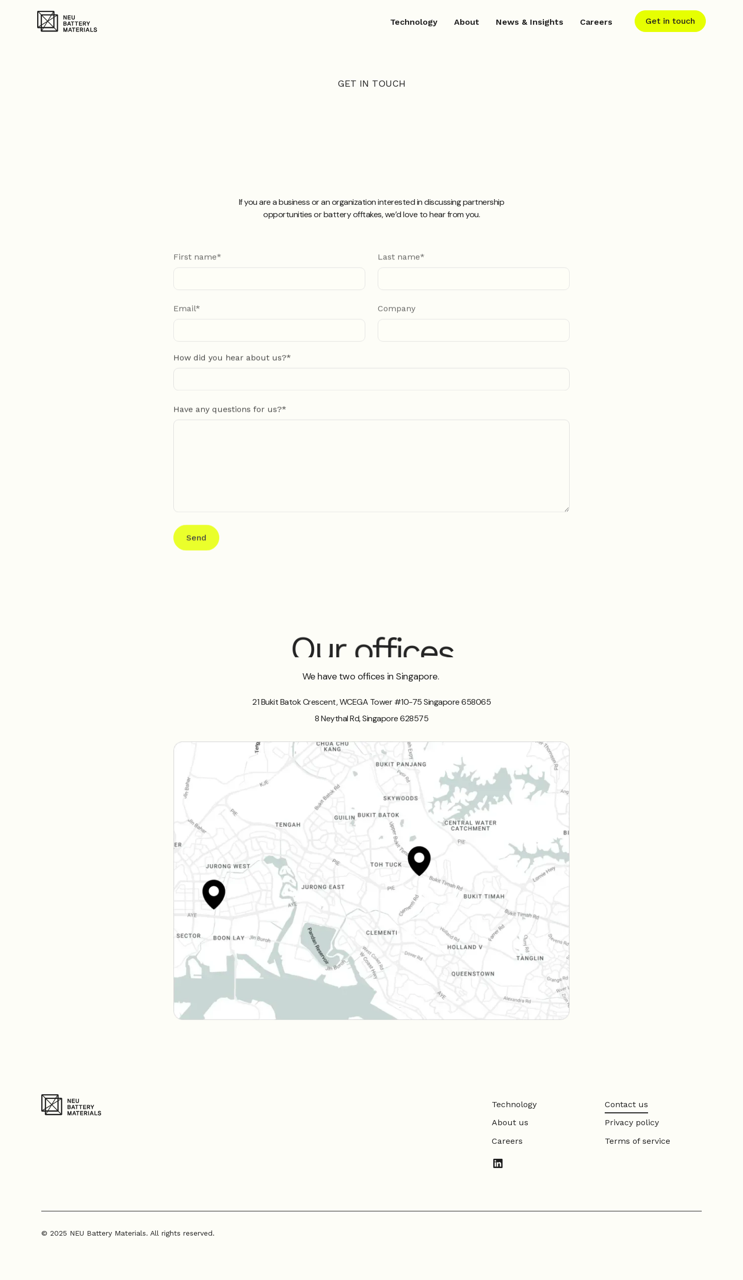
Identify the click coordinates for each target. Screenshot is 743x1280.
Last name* (401, 259)
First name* (197, 259)
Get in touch (670, 21)
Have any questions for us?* (229, 410)
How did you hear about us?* (232, 358)
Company (396, 311)
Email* (186, 311)
